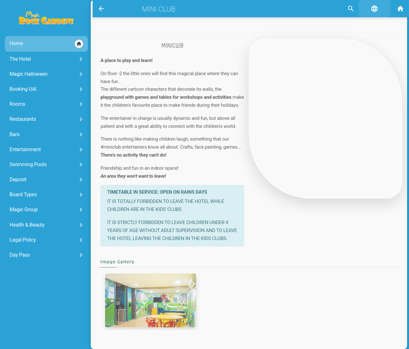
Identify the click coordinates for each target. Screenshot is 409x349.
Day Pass (42, 255)
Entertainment (42, 149)
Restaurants (42, 119)
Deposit (42, 179)
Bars (42, 134)
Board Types (42, 194)
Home (42, 44)
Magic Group (42, 209)
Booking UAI (42, 89)
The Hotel (42, 59)
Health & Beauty (42, 225)
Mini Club (156, 9)
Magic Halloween (42, 74)
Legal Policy (42, 240)
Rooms (42, 104)
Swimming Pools (42, 164)
